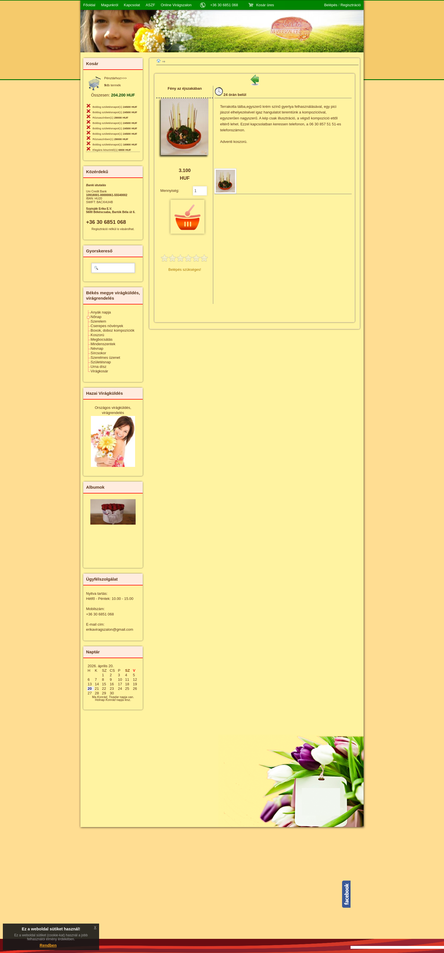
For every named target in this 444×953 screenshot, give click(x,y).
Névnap (97, 348)
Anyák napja (101, 312)
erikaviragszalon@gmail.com (109, 629)
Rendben (48, 945)
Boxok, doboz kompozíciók (113, 330)
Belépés (331, 5)
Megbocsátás (101, 339)
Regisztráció (350, 5)
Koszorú (97, 335)
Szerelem (98, 321)
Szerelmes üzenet (105, 357)
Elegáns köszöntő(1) (112, 149)
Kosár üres (265, 5)
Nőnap (96, 317)
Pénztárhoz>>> (115, 78)
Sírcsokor (98, 353)
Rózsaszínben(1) (110, 117)
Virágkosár (99, 371)
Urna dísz (98, 366)
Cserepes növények (107, 326)
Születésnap (101, 362)
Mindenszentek (103, 344)
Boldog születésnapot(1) (115, 106)
